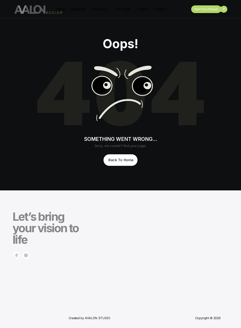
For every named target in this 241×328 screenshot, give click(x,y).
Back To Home (120, 160)
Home (60, 9)
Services (99, 9)
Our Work (123, 9)
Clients (142, 9)
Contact (160, 9)
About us (79, 9)
